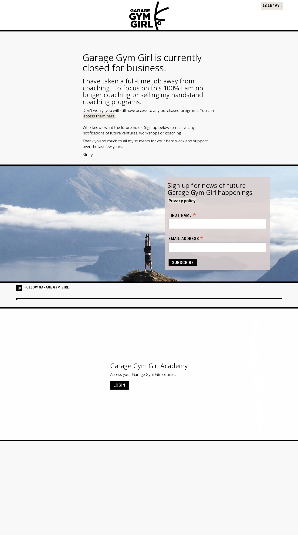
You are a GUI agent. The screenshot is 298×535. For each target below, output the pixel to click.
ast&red (274, 525)
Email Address (186, 238)
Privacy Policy (28, 516)
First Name (182, 215)
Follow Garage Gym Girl (46, 287)
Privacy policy (182, 200)
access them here (99, 116)
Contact (90, 516)
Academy (271, 7)
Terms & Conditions (61, 516)
